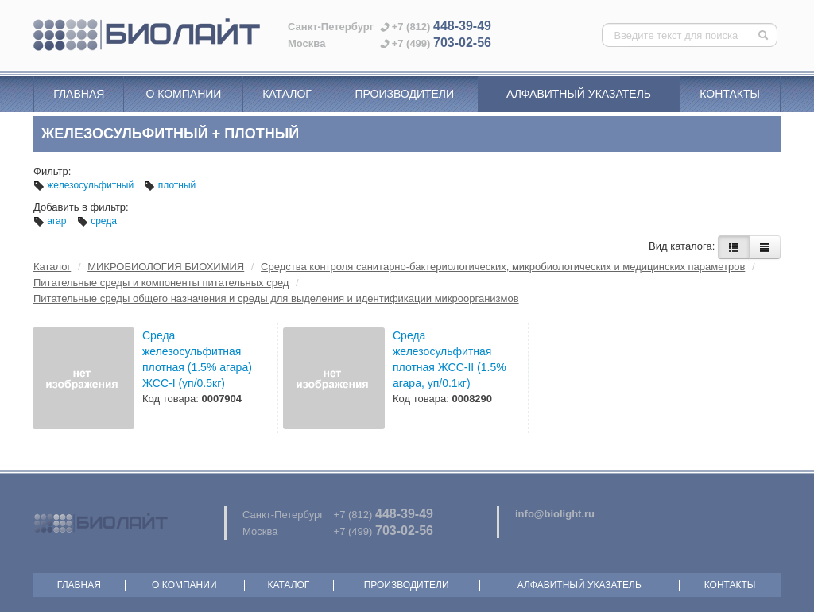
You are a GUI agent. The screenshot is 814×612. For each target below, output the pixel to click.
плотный (170, 185)
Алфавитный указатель (578, 93)
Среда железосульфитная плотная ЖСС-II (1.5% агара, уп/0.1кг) (449, 359)
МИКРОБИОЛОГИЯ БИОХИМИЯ (165, 267)
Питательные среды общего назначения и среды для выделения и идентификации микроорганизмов (276, 298)
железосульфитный (84, 185)
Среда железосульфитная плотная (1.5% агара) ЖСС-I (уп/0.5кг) (197, 359)
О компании (183, 93)
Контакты (730, 93)
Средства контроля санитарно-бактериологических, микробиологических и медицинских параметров (503, 267)
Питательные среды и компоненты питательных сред (161, 283)
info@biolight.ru (555, 514)
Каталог (287, 93)
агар (51, 221)
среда (97, 221)
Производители (404, 93)
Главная (78, 93)
